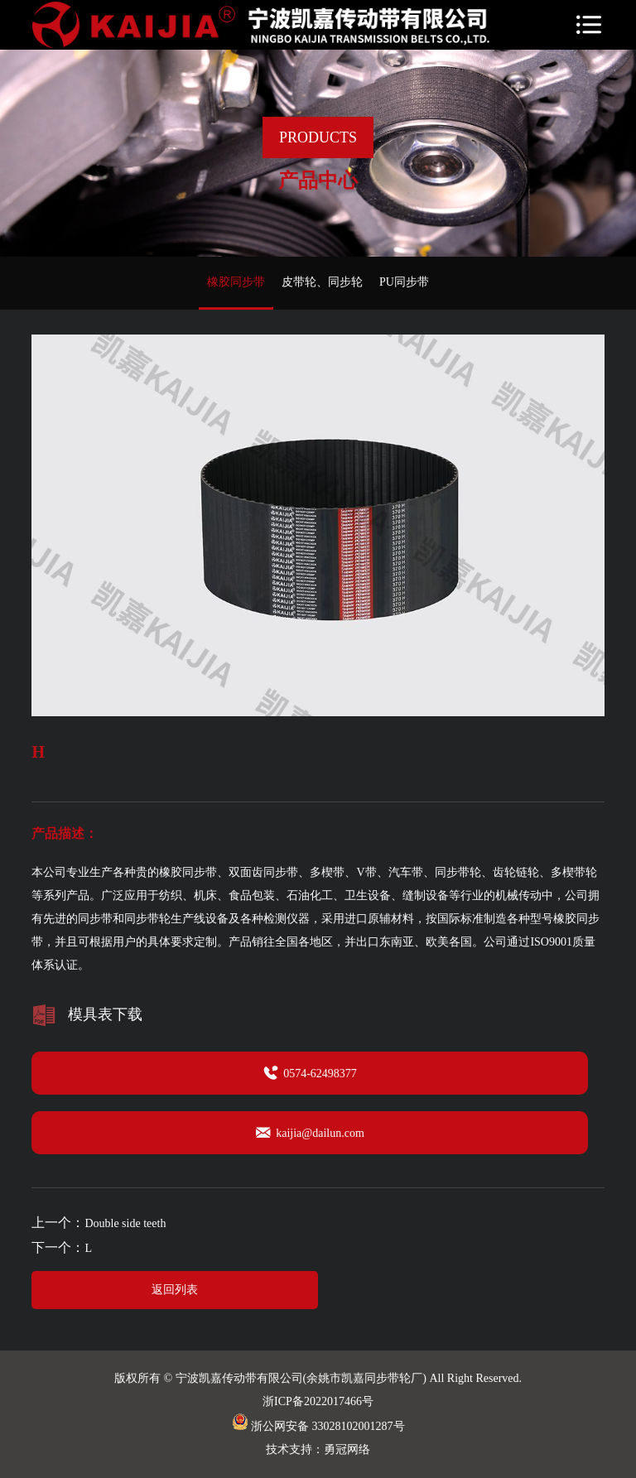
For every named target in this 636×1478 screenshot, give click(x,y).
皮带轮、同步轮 (322, 282)
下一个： (61, 1247)
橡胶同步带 (236, 282)
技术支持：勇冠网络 (318, 1449)
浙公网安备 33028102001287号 (318, 1426)
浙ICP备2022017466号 (318, 1401)
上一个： (98, 1223)
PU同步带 (404, 282)
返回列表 (175, 1289)
